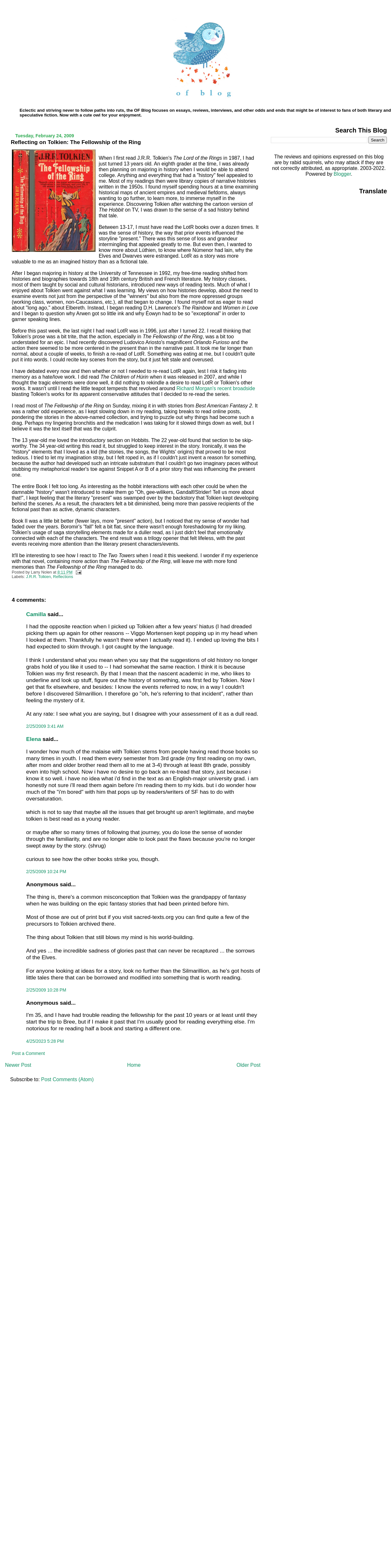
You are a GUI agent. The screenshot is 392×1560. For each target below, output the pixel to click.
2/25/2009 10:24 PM (46, 871)
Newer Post (18, 1065)
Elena (33, 739)
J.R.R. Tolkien (38, 577)
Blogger (342, 174)
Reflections (63, 577)
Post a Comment (28, 1053)
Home (134, 1065)
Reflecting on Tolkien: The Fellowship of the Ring (76, 142)
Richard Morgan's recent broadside (215, 388)
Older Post (249, 1065)
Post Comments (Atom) (67, 1079)
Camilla (36, 614)
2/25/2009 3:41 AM (45, 726)
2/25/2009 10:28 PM (46, 990)
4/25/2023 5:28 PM (45, 1041)
